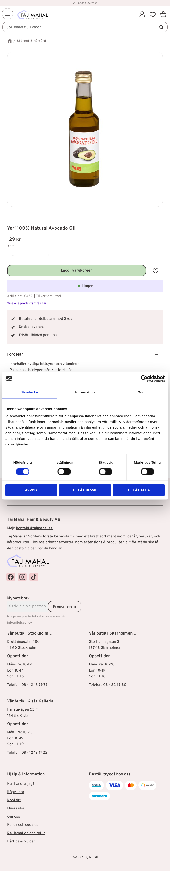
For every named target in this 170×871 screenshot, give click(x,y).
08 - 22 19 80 (114, 685)
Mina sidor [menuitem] (15, 808)
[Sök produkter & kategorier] (85, 27)
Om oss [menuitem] (13, 816)
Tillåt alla (138, 490)
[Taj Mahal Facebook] (10, 577)
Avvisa (31, 490)
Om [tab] (140, 392)
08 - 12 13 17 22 (34, 752)
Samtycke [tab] (29, 392)
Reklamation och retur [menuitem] (26, 833)
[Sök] (161, 27)
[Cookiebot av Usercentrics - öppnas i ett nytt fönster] (144, 378)
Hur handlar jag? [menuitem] (20, 784)
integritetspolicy (19, 623)
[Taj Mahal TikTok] (33, 577)
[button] (7, 13)
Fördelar (15, 354)
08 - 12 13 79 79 (34, 685)
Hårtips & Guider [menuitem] (21, 841)
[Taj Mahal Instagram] (22, 577)
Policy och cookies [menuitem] (22, 825)
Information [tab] (85, 392)
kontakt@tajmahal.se (34, 528)
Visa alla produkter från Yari (27, 303)
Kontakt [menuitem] (14, 800)
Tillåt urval (84, 490)
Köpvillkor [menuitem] (15, 792)
